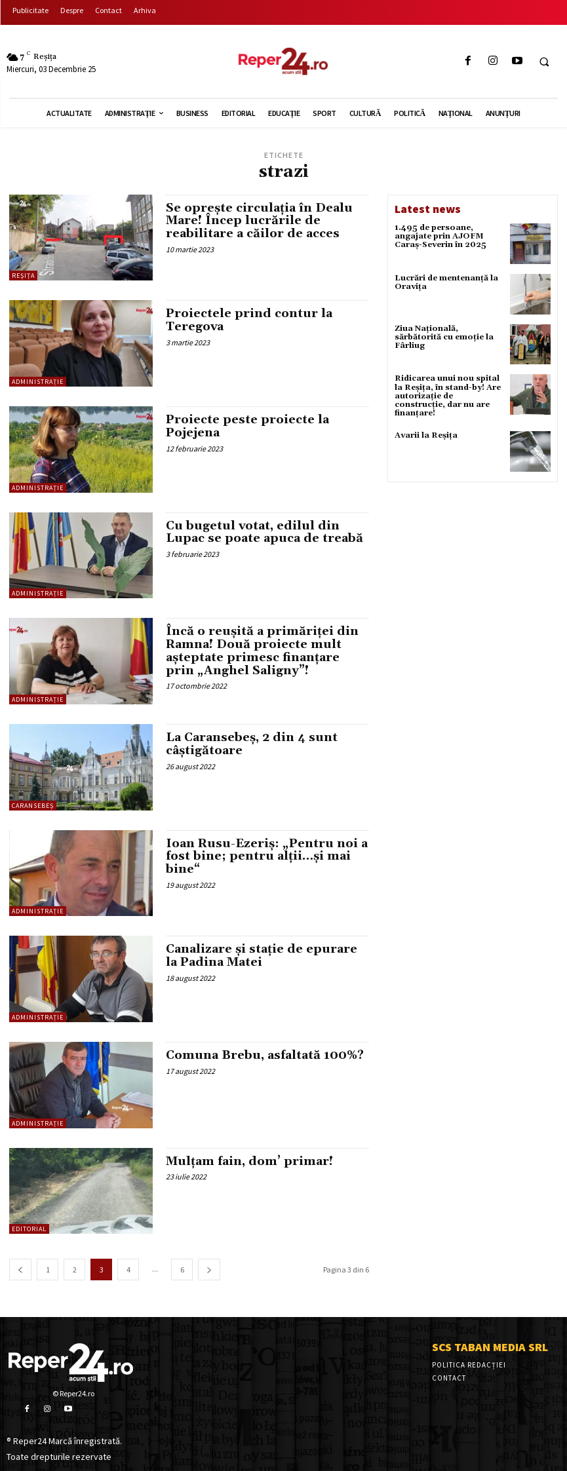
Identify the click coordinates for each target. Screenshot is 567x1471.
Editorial (29, 1229)
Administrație (38, 381)
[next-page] (209, 1269)
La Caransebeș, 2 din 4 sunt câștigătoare (252, 744)
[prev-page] (20, 1269)
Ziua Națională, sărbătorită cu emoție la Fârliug (444, 337)
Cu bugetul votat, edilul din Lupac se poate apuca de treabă (264, 532)
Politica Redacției (469, 1364)
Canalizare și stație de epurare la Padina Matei (261, 956)
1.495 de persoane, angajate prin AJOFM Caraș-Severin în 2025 (440, 236)
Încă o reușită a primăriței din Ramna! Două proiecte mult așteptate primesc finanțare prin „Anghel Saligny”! (262, 651)
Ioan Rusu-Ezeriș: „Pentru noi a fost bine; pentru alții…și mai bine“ (267, 856)
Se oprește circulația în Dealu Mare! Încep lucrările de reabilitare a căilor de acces (259, 221)
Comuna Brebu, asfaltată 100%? (265, 1055)
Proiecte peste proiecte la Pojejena (247, 426)
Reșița (23, 275)
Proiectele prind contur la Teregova (249, 320)
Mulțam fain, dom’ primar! (249, 1161)
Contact (449, 1378)
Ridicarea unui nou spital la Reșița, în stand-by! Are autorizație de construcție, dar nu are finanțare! (448, 395)
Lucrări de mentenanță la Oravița (446, 282)
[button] (544, 61)
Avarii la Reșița (426, 435)
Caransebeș (33, 805)
